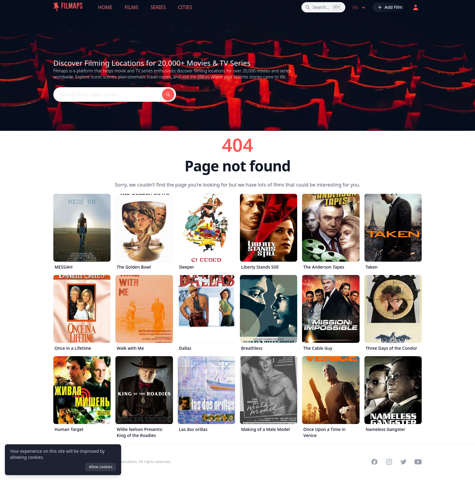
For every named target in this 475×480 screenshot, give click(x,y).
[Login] (415, 7)
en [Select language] (360, 8)
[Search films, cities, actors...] (323, 7)
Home (105, 7)
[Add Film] (390, 7)
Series (158, 7)
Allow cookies (100, 466)
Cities (185, 7)
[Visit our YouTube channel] (418, 461)
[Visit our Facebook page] (374, 461)
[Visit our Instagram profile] (389, 461)
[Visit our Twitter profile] (403, 461)
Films (131, 7)
